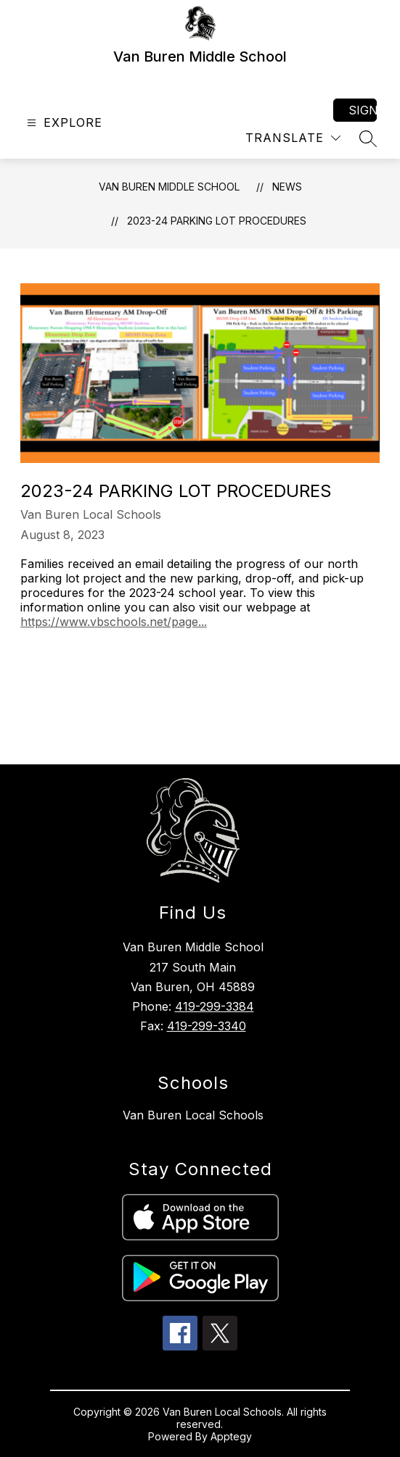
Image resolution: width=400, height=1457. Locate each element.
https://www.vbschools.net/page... (113, 621)
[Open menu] (62, 123)
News (287, 186)
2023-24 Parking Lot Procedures (216, 220)
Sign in (362, 110)
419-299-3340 (206, 1026)
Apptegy (231, 1436)
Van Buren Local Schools (193, 1115)
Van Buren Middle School (169, 186)
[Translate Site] (293, 138)
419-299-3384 (214, 1006)
